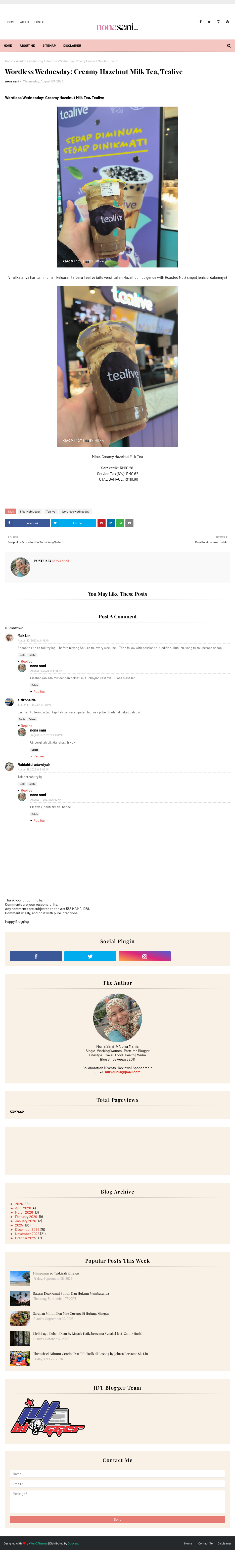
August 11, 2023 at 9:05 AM (33, 769)
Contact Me (205, 1543)
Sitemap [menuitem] (49, 45)
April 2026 (23, 1208)
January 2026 (26, 1221)
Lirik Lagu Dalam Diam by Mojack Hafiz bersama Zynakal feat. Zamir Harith (88, 1333)
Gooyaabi (74, 1543)
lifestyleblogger (30, 511)
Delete (32, 654)
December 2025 (27, 1229)
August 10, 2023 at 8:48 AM (46, 670)
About (24, 22)
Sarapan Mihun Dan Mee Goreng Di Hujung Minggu (71, 1313)
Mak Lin (24, 635)
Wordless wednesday (29, 61)
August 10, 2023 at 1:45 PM (46, 735)
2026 (19, 1204)
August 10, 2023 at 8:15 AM (33, 640)
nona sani (12, 81)
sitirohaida (27, 700)
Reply (22, 654)
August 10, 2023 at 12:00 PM (34, 704)
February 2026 (26, 1216)
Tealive (50, 511)
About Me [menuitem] (27, 45)
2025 (19, 1225)
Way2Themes (39, 1543)
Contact (40, 22)
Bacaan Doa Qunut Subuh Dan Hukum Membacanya (71, 1293)
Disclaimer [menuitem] (72, 45)
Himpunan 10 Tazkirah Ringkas (56, 1273)
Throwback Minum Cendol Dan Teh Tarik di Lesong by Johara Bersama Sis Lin (90, 1353)
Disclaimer (224, 1543)
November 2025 (27, 1234)
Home (11, 22)
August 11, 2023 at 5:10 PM (45, 799)
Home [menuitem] (8, 45)
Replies (26, 661)
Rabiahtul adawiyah (34, 764)
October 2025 (26, 1238)
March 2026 (24, 1212)
